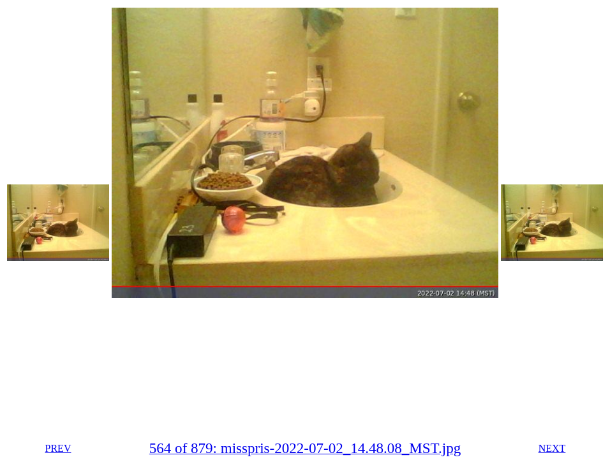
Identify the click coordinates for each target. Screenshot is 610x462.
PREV (58, 448)
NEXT (552, 448)
